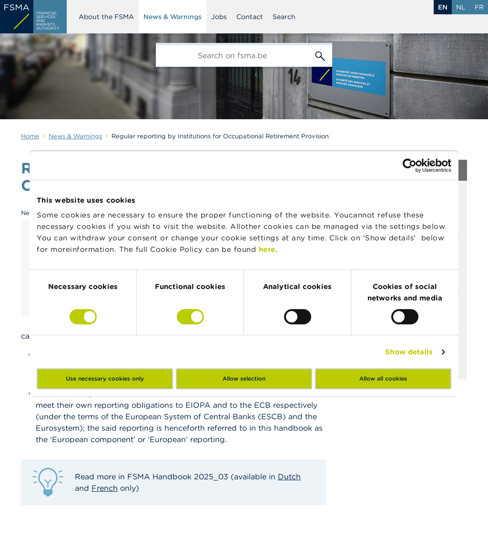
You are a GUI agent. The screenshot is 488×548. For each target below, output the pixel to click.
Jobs (219, 16)
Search (284, 16)
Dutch (289, 476)
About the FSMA (106, 16)
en (442, 7)
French (105, 488)
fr (479, 7)
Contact (249, 16)
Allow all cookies (383, 378)
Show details (409, 351)
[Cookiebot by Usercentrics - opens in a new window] (409, 165)
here (267, 249)
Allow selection (244, 378)
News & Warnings (172, 16)
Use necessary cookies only (105, 378)
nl (461, 7)
